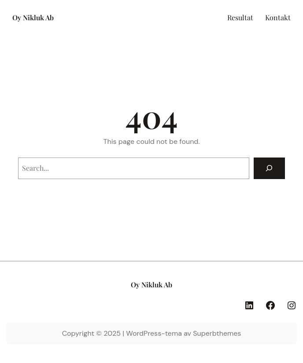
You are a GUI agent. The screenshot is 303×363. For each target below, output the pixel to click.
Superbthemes (217, 333)
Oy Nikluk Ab (33, 17)
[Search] (269, 168)
